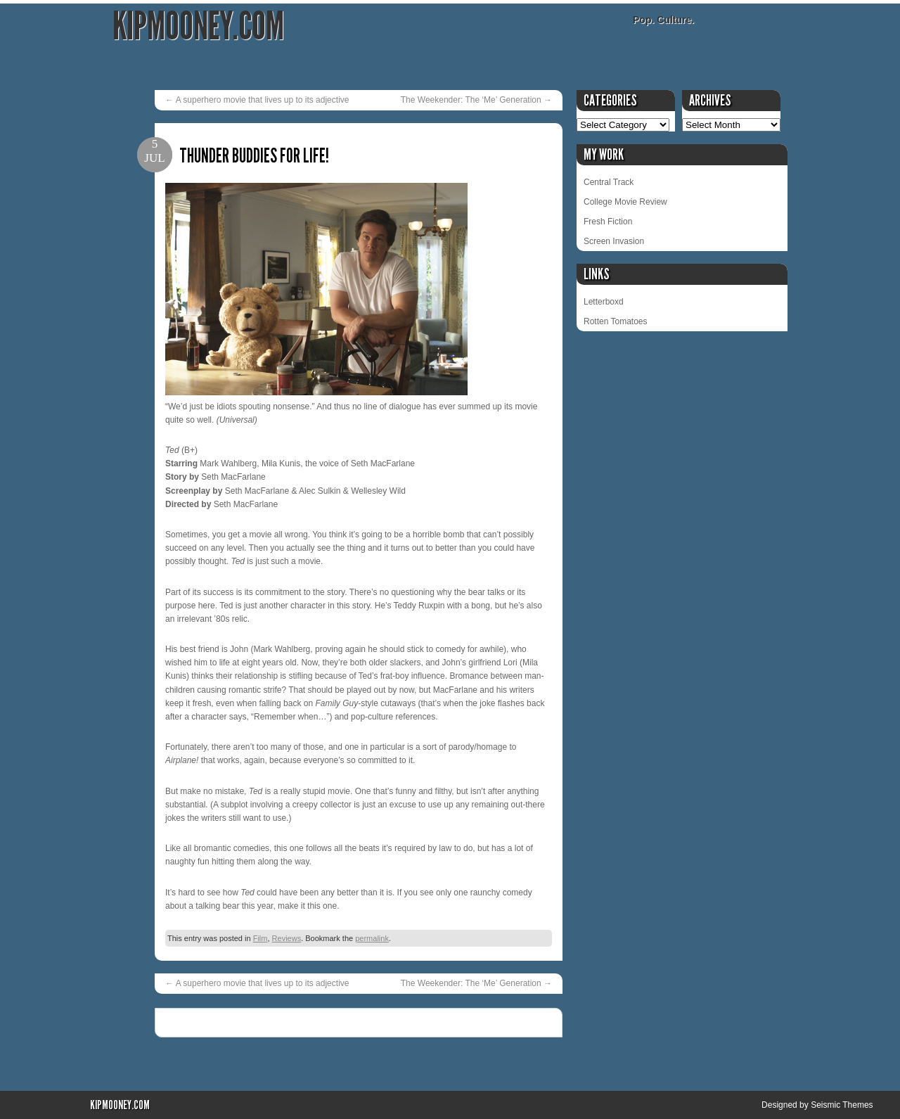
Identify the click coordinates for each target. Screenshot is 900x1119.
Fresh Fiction (608, 221)
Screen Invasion (614, 241)
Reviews (287, 938)
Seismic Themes (842, 1105)
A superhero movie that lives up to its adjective (257, 100)
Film (260, 938)
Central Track (609, 182)
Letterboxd (604, 302)
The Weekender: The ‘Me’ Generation (476, 100)
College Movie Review (625, 202)
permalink (372, 938)
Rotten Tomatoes (616, 321)
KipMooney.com (198, 26)
